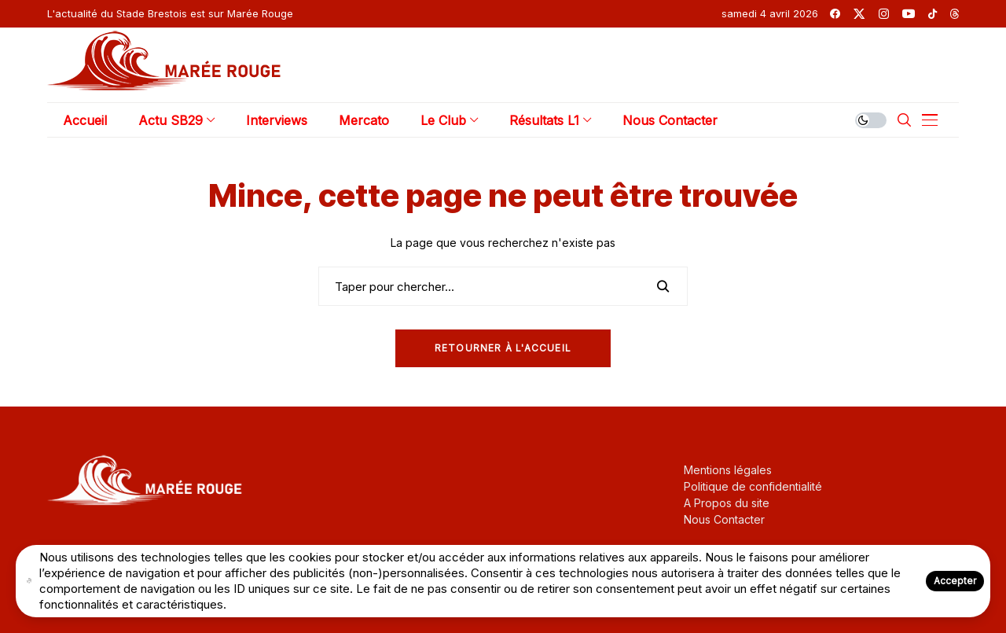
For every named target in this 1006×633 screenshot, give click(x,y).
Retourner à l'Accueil (503, 348)
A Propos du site (726, 503)
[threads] (954, 14)
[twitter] (859, 14)
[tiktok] (932, 14)
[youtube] (908, 13)
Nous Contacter (724, 519)
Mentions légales (728, 470)
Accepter (955, 581)
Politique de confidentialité (753, 486)
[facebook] (835, 14)
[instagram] (884, 14)
